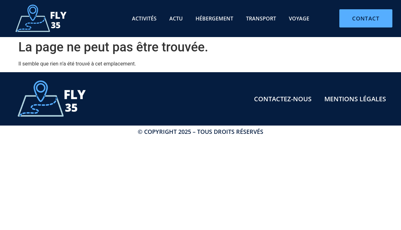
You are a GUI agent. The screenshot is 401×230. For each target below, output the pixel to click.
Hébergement (214, 18)
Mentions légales (355, 99)
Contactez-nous (283, 99)
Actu (176, 18)
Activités (144, 18)
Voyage (299, 18)
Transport (261, 18)
